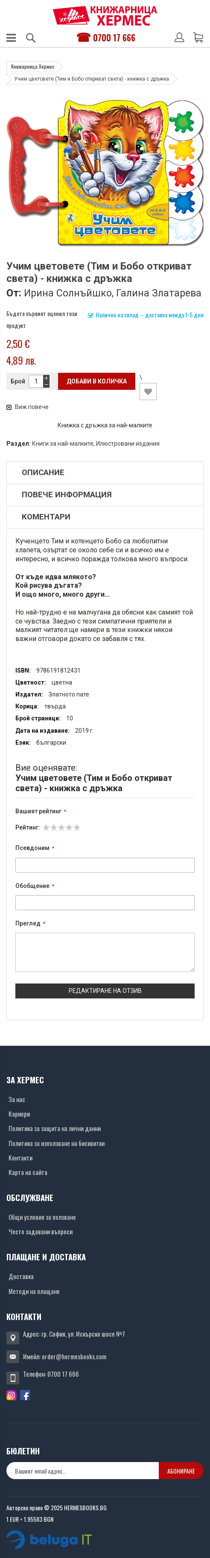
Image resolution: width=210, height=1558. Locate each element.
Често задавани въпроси (41, 1231)
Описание (43, 472)
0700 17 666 (114, 37)
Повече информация (67, 494)
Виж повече (27, 406)
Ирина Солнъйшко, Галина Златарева (112, 293)
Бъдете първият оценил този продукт (41, 319)
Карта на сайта (28, 1172)
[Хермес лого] (105, 15)
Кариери (19, 1113)
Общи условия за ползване (42, 1216)
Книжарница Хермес (33, 66)
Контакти (20, 1157)
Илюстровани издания (128, 443)
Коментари (46, 517)
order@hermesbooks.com (74, 1356)
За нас (17, 1099)
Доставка (21, 1276)
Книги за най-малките (62, 443)
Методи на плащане (34, 1291)
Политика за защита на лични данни (55, 1128)
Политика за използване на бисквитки (57, 1143)
